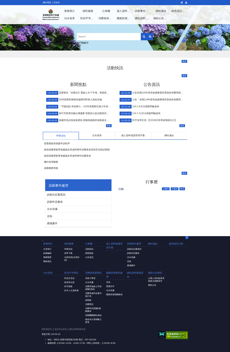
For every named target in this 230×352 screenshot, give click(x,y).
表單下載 (68, 253)
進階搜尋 (150, 36)
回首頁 (57, 2)
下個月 (174, 188)
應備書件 (52, 223)
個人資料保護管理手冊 (125, 11)
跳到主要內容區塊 (1, 1)
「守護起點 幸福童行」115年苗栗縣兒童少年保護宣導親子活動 (79, 107)
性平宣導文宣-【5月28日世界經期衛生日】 (148, 120)
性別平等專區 (88, 18)
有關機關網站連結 (93, 315)
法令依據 (52, 208)
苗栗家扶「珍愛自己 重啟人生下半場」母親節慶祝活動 (79, 93)
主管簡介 (47, 249)
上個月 (166, 188)
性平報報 (68, 286)
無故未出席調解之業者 (93, 320)
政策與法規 (69, 282)
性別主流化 (69, 278)
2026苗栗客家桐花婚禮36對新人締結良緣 (74, 100)
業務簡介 (69, 11)
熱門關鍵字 (83, 43)
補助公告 (152, 285)
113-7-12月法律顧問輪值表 (140, 113)
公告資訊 (151, 84)
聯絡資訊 (47, 261)
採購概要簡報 (51, 168)
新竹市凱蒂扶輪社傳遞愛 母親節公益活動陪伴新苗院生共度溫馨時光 (79, 113)
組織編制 (47, 253)
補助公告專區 (161, 18)
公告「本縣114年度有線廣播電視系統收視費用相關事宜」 (152, 100)
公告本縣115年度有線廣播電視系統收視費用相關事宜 (152, 93)
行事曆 (152, 182)
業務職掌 (47, 257)
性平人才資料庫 (71, 290)
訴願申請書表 (55, 201)
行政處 (51, 14)
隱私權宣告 (47, 329)
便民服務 (88, 11)
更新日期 (46, 334)
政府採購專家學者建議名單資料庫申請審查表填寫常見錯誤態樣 (77, 149)
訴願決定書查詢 (56, 194)
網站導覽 (47, 2)
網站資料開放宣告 (143, 18)
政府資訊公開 (179, 11)
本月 (182, 188)
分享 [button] (182, 2)
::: (43, 59)
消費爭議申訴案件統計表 (93, 294)
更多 (184, 61)
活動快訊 (115, 68)
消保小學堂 (90, 278)
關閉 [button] (186, 237)
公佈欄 (106, 11)
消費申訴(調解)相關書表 (93, 309)
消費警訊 (89, 304)
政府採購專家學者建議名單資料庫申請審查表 (67, 155)
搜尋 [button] (144, 36)
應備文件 (110, 286)
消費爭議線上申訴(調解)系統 (93, 287)
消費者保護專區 (106, 18)
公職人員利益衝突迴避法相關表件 (156, 279)
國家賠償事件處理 (125, 18)
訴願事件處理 (143, 11)
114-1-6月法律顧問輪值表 (139, 107)
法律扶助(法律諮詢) (71, 258)
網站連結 (161, 11)
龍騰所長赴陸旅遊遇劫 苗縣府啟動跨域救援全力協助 (79, 120)
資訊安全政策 (60, 329)
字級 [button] (186, 2)
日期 (121, 188)
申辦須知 (61, 135)
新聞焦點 (78, 84)
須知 (49, 216)
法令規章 (69, 18)
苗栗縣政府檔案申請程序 (57, 143)
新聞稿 (88, 300)
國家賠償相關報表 (114, 294)
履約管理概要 (51, 162)
